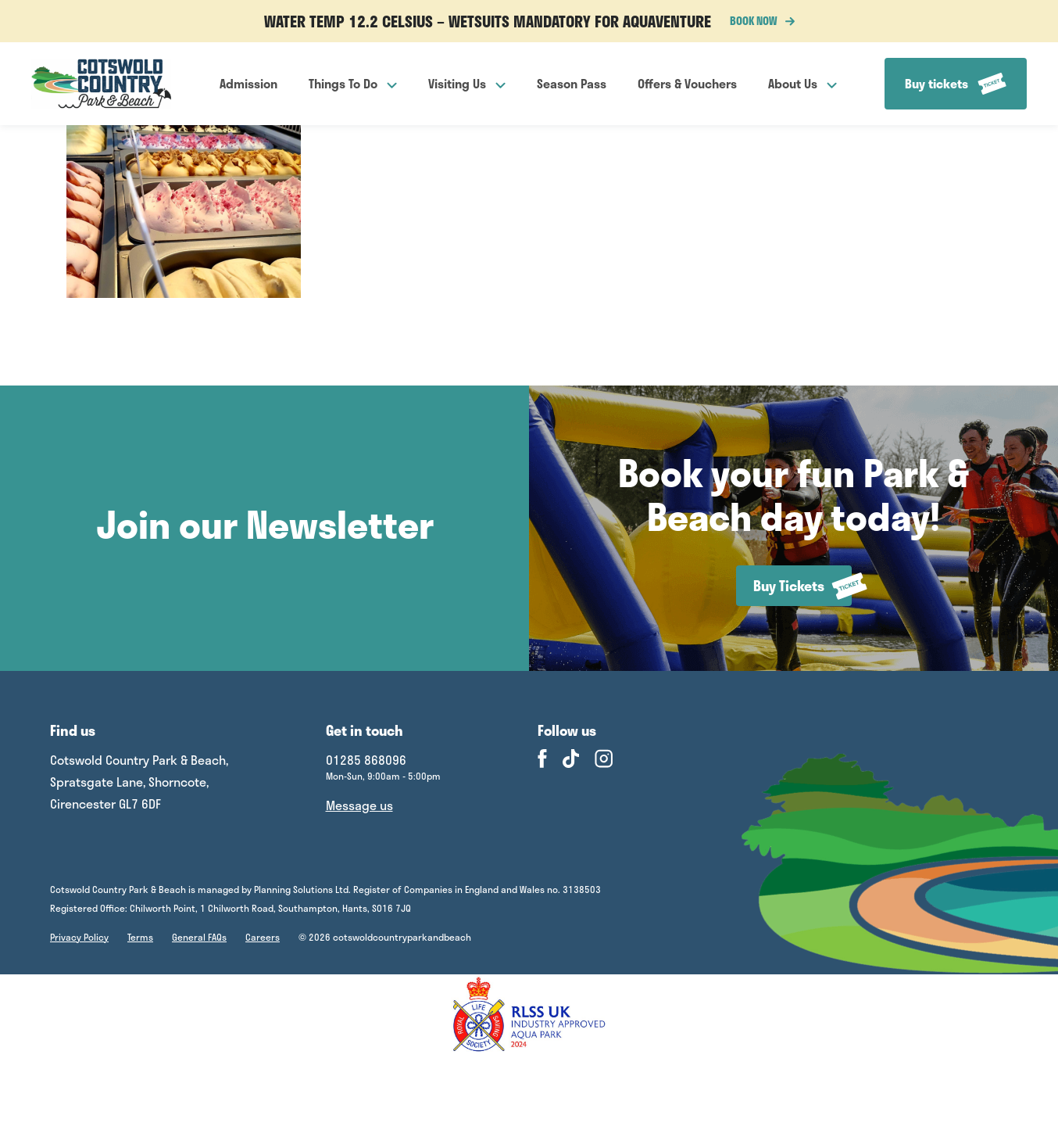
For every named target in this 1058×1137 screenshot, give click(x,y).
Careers (262, 937)
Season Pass (571, 83)
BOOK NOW (762, 21)
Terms (140, 937)
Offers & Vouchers (687, 83)
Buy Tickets (802, 586)
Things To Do (353, 83)
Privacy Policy (79, 937)
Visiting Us (467, 83)
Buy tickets (955, 83)
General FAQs (199, 937)
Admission (248, 83)
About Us (802, 83)
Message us (359, 805)
